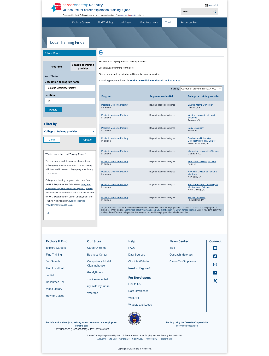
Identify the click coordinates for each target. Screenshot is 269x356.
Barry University (196, 128)
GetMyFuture (95, 272)
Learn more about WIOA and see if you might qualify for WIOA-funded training (160, 210)
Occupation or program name (62, 82)
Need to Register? (139, 268)
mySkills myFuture (98, 286)
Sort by (175, 88)
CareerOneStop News (182, 261)
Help (47, 213)
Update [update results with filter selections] (87, 139)
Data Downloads (138, 290)
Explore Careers (81, 22)
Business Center (97, 254)
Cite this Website (138, 261)
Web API (133, 297)
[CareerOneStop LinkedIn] (215, 273)
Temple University (197, 197)
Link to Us (134, 284)
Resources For (188, 22)
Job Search (126, 22)
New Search (52, 53)
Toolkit (169, 22)
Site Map (112, 339)
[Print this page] (101, 53)
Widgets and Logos (140, 304)
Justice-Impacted (97, 279)
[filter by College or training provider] (69, 131)
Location (50, 95)
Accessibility (151, 339)
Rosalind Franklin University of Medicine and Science (203, 185)
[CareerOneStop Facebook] (215, 257)
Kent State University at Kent (202, 161)
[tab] (56, 66)
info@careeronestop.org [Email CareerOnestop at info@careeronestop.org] (187, 326)
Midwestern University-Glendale (203, 151)
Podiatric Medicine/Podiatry (114, 105)
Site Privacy (137, 339)
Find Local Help (149, 22)
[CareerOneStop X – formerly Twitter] (215, 282)
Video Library (54, 288)
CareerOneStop (96, 247)
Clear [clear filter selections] (52, 139)
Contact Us (124, 339)
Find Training (105, 22)
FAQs (131, 247)
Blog (172, 247)
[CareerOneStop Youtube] (215, 249)
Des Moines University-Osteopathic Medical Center (201, 139)
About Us (101, 339)
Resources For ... (56, 282)
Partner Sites (166, 339)
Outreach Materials (181, 254)
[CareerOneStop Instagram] (215, 265)
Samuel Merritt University (200, 105)
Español (213, 5)
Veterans (92, 293)
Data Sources (136, 254)
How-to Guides (55, 295)
